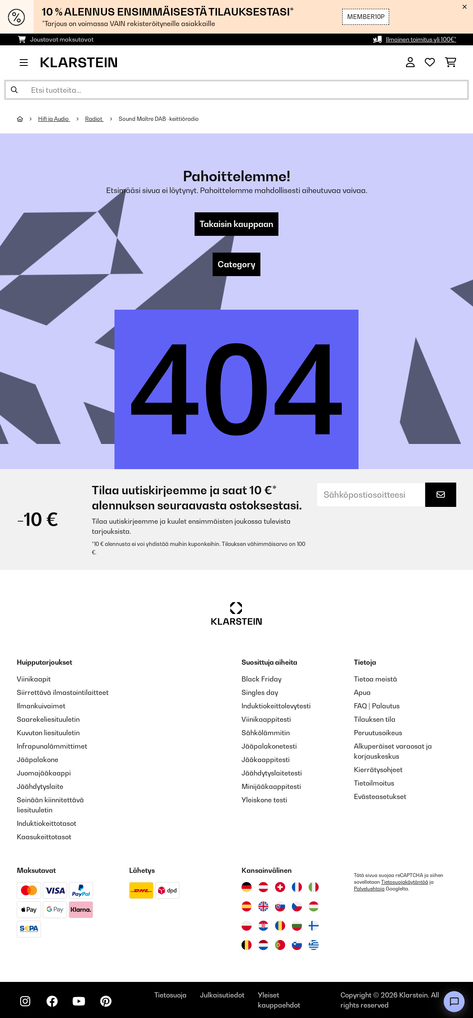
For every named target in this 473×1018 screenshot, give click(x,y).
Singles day (260, 692)
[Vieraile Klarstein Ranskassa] (297, 887)
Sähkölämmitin (266, 732)
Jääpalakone (37, 759)
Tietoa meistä (375, 679)
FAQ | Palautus (377, 706)
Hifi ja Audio (54, 118)
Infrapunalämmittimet (52, 746)
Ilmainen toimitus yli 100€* (421, 39)
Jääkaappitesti (266, 759)
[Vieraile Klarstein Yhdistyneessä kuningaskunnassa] (263, 906)
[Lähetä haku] (14, 90)
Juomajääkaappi (44, 773)
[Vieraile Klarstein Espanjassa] (247, 906)
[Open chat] (454, 1001)
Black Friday (261, 679)
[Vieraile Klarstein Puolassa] (247, 926)
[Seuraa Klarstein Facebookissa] (52, 1001)
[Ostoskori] (450, 62)
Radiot (94, 118)
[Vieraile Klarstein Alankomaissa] (263, 945)
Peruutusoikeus (378, 732)
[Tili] (410, 62)
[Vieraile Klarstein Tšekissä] (297, 906)
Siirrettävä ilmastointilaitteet (63, 692)
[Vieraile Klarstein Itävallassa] (263, 887)
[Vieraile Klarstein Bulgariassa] (297, 926)
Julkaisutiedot (222, 995)
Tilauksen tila (374, 719)
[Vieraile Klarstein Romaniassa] (280, 926)
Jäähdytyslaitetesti (272, 773)
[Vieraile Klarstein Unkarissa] (314, 906)
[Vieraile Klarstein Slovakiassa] (280, 906)
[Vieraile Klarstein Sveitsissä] (280, 887)
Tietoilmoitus (374, 783)
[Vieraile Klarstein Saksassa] (247, 887)
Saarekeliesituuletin (48, 719)
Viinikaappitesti (266, 719)
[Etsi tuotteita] (236, 90)
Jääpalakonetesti (269, 746)
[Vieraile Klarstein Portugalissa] (280, 945)
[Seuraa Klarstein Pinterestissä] (105, 1001)
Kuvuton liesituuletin (48, 732)
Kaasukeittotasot (44, 837)
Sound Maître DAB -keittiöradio (159, 118)
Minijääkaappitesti (271, 786)
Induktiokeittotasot (46, 823)
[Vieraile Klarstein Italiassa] (314, 887)
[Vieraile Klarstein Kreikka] (314, 945)
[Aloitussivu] (27, 118)
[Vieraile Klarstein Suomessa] (314, 926)
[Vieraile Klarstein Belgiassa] (247, 945)
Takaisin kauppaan (236, 224)
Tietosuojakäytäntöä (404, 882)
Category (236, 264)
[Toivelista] (430, 62)
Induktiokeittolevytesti (276, 706)
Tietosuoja (170, 995)
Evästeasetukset (380, 796)
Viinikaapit (34, 679)
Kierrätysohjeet (378, 769)
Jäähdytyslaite (40, 786)
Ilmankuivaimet (41, 706)
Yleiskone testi (264, 800)
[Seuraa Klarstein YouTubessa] (78, 1001)
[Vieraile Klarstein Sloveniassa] (297, 945)
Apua (362, 692)
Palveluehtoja (369, 889)
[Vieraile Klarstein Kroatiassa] (263, 926)
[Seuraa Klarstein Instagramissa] (25, 1001)
